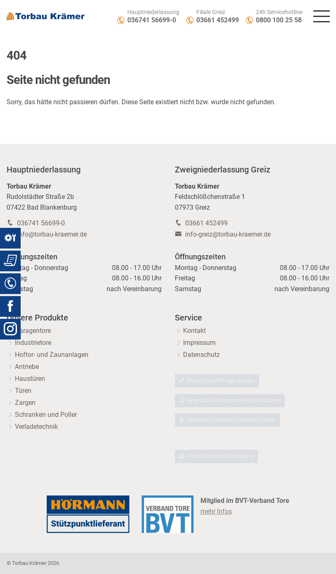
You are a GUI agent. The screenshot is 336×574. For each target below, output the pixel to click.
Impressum (199, 343)
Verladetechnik (36, 426)
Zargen (25, 403)
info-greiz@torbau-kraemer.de (228, 234)
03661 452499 (217, 20)
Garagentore (33, 331)
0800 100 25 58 (279, 20)
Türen (23, 391)
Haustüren (30, 379)
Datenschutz (201, 355)
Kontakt (194, 331)
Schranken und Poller (46, 415)
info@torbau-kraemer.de (52, 234)
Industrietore (33, 343)
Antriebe (27, 367)
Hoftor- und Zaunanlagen (51, 355)
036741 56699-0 (151, 20)
